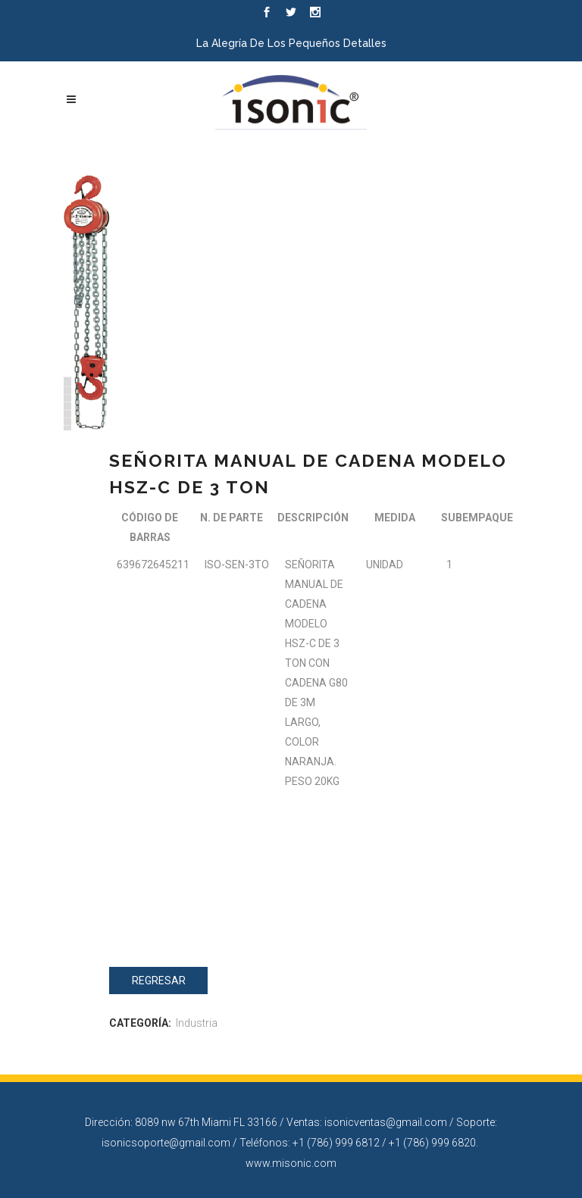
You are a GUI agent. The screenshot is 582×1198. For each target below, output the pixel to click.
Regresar (159, 980)
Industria (196, 1023)
